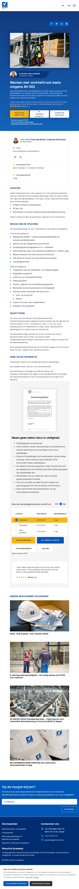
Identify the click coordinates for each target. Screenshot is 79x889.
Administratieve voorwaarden (14, 829)
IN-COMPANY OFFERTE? (39, 114)
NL (21, 157)
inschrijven (69, 809)
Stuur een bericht (38, 139)
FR (63, 6)
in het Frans (28, 122)
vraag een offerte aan (56, 139)
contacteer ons (36, 124)
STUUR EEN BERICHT (24, 548)
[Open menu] (74, 5)
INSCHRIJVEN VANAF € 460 (19, 114)
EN (69, 6)
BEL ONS (45, 548)
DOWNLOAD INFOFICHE (59, 114)
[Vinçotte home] (5, 5)
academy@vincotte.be (54, 840)
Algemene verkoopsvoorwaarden (15, 843)
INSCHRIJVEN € (23, 540)
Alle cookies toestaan (16, 883)
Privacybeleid (7, 833)
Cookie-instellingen (41, 883)
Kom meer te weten (32, 877)
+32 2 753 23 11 (51, 836)
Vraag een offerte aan (19, 124)
